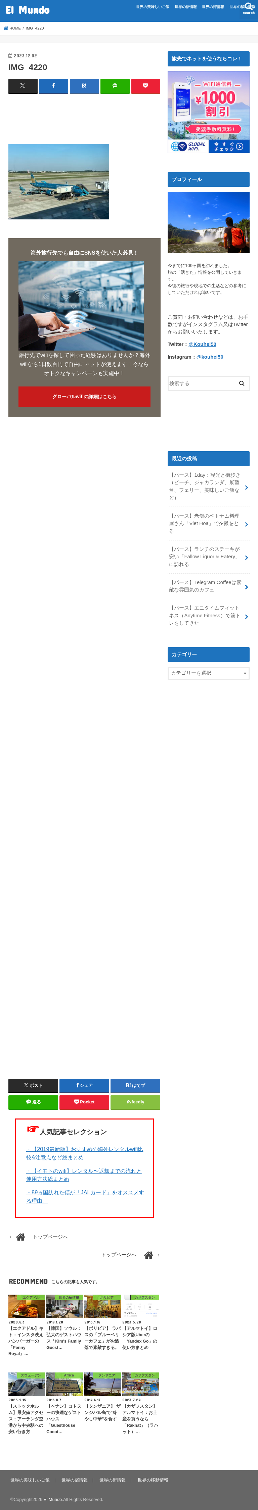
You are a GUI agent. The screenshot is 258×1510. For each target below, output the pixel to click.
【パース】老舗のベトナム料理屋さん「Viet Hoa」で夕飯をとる (206, 518)
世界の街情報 (213, 7)
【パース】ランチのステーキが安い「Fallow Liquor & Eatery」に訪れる (204, 547)
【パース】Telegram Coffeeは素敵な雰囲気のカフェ (205, 576)
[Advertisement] (130, 116)
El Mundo (27, 9)
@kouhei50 (210, 356)
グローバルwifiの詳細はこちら (84, 396)
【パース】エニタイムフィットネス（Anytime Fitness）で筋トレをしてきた (204, 605)
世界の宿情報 (186, 7)
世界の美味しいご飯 (152, 7)
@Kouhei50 (202, 344)
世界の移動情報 (242, 7)
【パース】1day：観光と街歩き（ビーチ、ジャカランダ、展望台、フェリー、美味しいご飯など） (204, 486)
